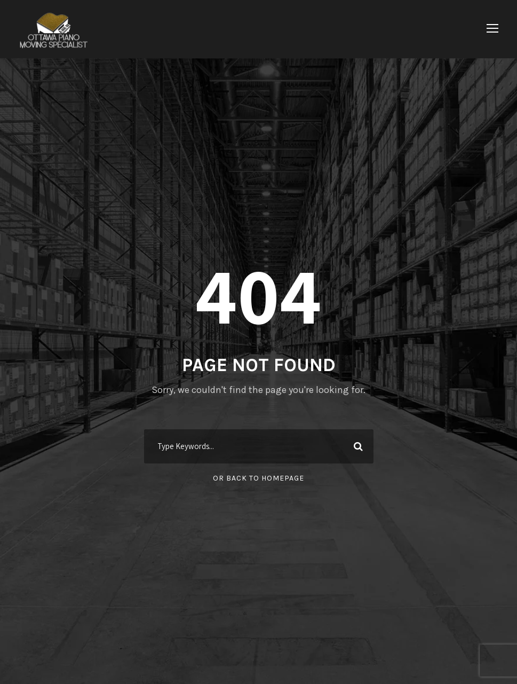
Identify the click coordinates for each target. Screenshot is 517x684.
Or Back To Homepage (258, 478)
